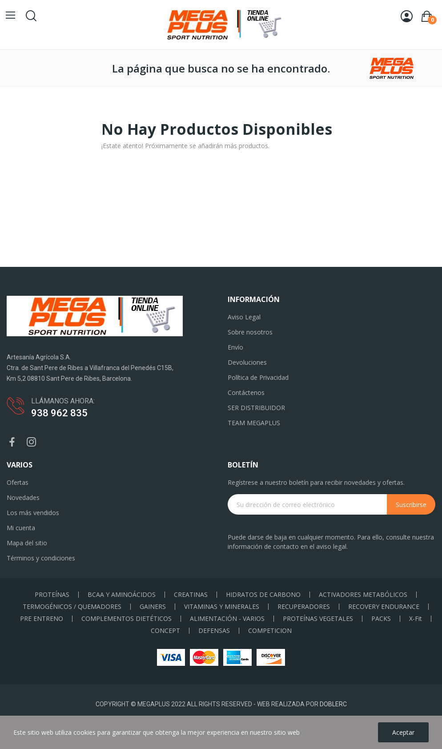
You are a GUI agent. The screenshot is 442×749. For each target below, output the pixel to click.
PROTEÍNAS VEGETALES (318, 619)
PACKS (381, 619)
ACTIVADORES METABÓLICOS (363, 595)
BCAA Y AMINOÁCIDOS (122, 595)
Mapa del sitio (27, 543)
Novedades (23, 497)
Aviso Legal (244, 317)
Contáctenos (246, 392)
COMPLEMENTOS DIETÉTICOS (126, 619)
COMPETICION (270, 631)
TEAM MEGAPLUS (254, 423)
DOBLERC (333, 704)
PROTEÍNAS (52, 595)
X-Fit (415, 619)
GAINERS (153, 607)
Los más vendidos (33, 512)
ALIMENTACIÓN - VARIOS (227, 619)
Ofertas (17, 482)
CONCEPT (165, 631)
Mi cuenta (21, 527)
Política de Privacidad (258, 377)
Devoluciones (247, 362)
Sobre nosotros (250, 332)
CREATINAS (191, 595)
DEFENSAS (214, 631)
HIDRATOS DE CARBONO (263, 595)
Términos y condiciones (41, 558)
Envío (235, 347)
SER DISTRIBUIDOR (256, 407)
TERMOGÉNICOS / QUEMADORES (72, 607)
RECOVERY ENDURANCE (383, 607)
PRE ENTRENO (41, 619)
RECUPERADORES (303, 607)
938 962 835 (59, 413)
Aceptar (403, 732)
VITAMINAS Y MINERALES (221, 607)
